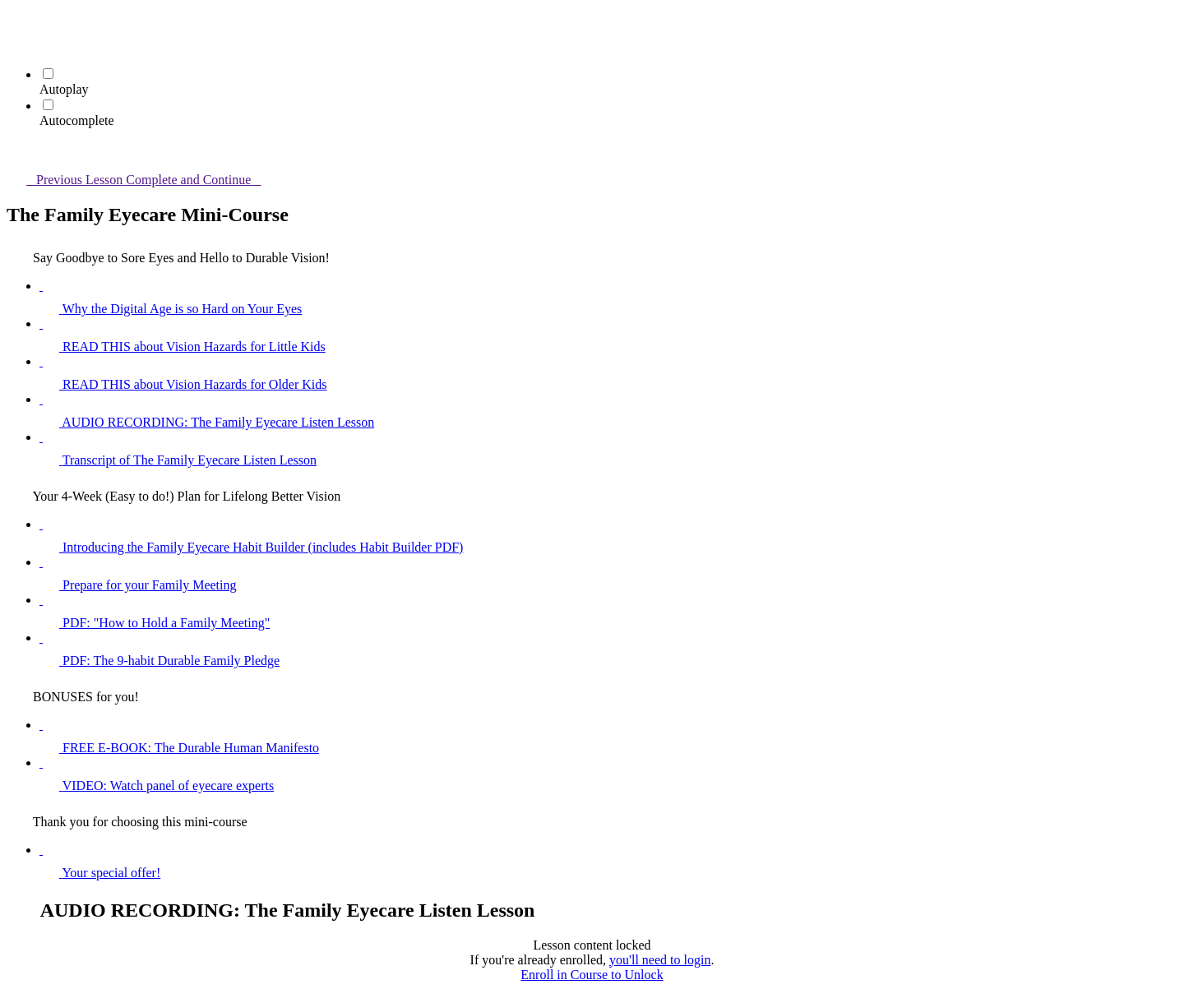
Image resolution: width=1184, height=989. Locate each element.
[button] (16, 22)
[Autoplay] (48, 73)
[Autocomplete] (48, 104)
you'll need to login (659, 960)
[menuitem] (16, 45)
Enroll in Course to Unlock (591, 975)
